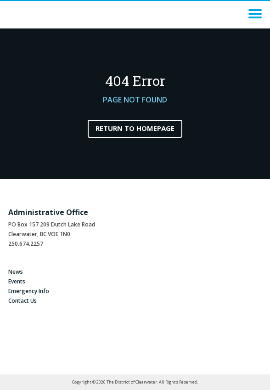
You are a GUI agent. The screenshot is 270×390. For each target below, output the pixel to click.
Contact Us (22, 301)
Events (16, 281)
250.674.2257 (25, 244)
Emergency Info (28, 291)
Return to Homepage (135, 128)
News (15, 272)
